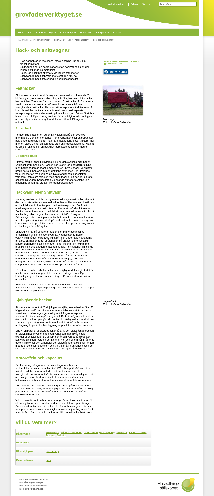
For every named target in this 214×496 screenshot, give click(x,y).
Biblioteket (86, 32)
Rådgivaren (102, 32)
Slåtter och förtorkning (71, 432)
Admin (134, 4)
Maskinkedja (52, 451)
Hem (20, 32)
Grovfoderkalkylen (115, 4)
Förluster (61, 435)
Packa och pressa (137, 432)
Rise (48, 460)
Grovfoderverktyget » (40, 40)
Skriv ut (146, 4)
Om (29, 32)
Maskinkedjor (52, 432)
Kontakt (117, 32)
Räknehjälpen (68, 32)
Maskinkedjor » (82, 40)
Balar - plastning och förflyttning (99, 432)
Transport (50, 435)
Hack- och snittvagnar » (103, 40)
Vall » (70, 40)
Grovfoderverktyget (48, 15)
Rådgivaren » (59, 40)
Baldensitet (121, 432)
